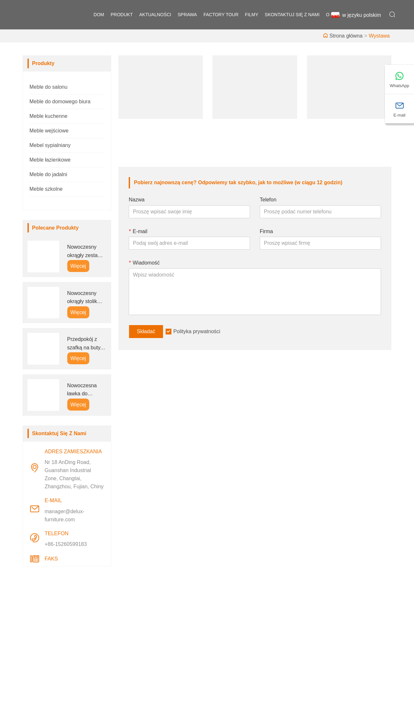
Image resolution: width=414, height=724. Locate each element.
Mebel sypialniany (50, 145)
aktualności (155, 14)
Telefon (268, 199)
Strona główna (346, 36)
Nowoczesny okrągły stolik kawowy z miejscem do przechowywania (86, 298)
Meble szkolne (45, 189)
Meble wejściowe (49, 130)
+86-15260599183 (66, 544)
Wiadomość (144, 263)
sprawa (187, 14)
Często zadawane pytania (241, 659)
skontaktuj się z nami (292, 14)
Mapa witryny (138, 659)
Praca (129, 627)
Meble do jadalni (48, 174)
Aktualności (136, 638)
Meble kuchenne (48, 116)
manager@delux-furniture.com (64, 515)
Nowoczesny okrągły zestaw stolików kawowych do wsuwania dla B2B (84, 251)
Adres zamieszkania (341, 604)
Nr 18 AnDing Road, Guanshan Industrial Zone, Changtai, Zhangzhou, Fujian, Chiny (74, 474)
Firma (266, 231)
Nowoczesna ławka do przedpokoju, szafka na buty (84, 390)
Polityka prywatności (196, 331)
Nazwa (137, 199)
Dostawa (133, 617)
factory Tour (220, 14)
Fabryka (221, 638)
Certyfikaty (135, 648)
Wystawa (379, 36)
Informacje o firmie (233, 617)
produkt (122, 14)
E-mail (138, 231)
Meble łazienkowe (50, 160)
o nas (333, 14)
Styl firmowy (226, 627)
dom (98, 14)
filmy (251, 14)
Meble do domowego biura (60, 101)
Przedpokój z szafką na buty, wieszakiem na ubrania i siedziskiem (84, 344)
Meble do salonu (48, 87)
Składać (146, 331)
